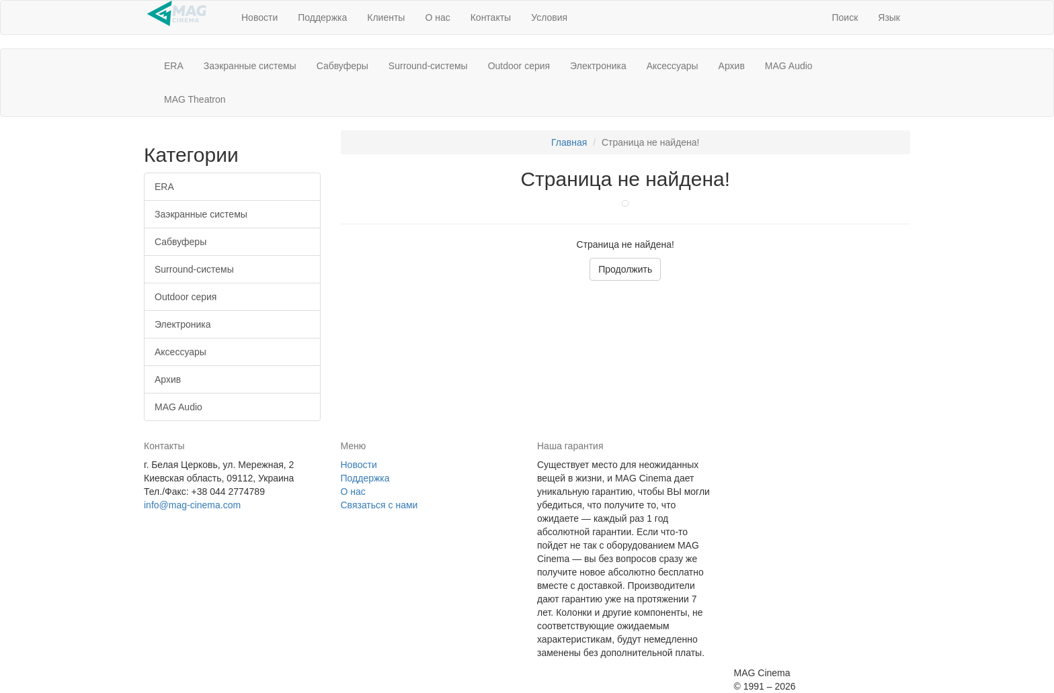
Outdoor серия (519, 65)
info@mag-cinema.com (192, 505)
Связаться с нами (379, 505)
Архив (732, 65)
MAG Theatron (195, 99)
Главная (569, 142)
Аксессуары (672, 65)
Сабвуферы (342, 65)
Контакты (491, 17)
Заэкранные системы (250, 65)
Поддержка (322, 17)
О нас (437, 17)
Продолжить (625, 269)
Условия (549, 17)
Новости (259, 17)
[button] (844, 17)
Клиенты (386, 17)
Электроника (598, 65)
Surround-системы (428, 65)
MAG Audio (789, 65)
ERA (174, 65)
